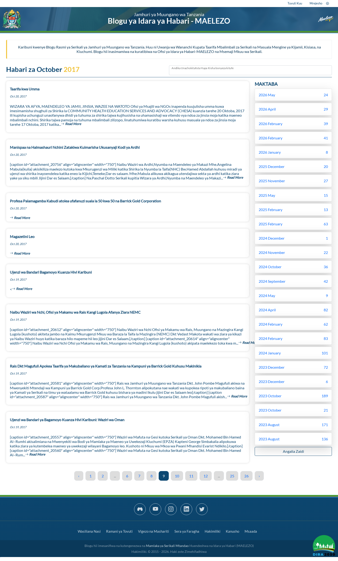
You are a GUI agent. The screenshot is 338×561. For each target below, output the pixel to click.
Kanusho (232, 531)
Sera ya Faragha (186, 531)
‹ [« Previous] (78, 476)
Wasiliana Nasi (89, 531)
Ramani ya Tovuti (119, 531)
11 (191, 476)
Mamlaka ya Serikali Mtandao (167, 546)
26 (246, 476)
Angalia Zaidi (293, 451)
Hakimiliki (212, 531)
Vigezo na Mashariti (153, 531)
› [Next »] (259, 476)
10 (177, 476)
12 (206, 476)
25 (232, 476)
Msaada (251, 531)
